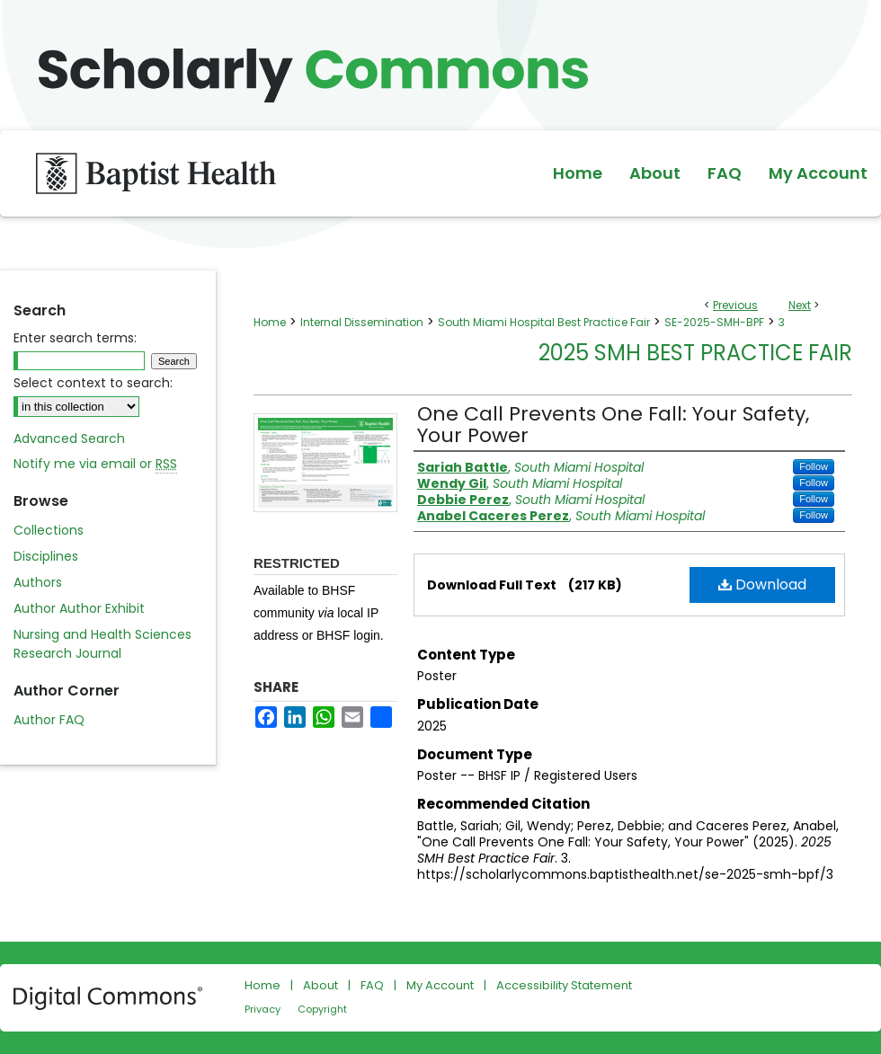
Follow (813, 466)
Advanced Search (69, 438)
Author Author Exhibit (79, 608)
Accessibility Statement (564, 985)
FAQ (372, 985)
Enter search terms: (75, 338)
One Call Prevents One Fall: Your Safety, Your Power (613, 424)
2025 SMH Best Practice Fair (695, 353)
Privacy (262, 1009)
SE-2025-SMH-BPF (714, 322)
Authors (37, 582)
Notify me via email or (95, 464)
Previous (735, 305)
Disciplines (45, 556)
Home (270, 322)
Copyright (322, 1009)
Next (799, 305)
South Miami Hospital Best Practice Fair (544, 322)
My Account (440, 985)
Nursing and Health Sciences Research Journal (102, 643)
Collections (48, 530)
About (320, 985)
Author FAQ (49, 720)
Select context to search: (93, 383)
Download (762, 584)
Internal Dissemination (361, 322)
